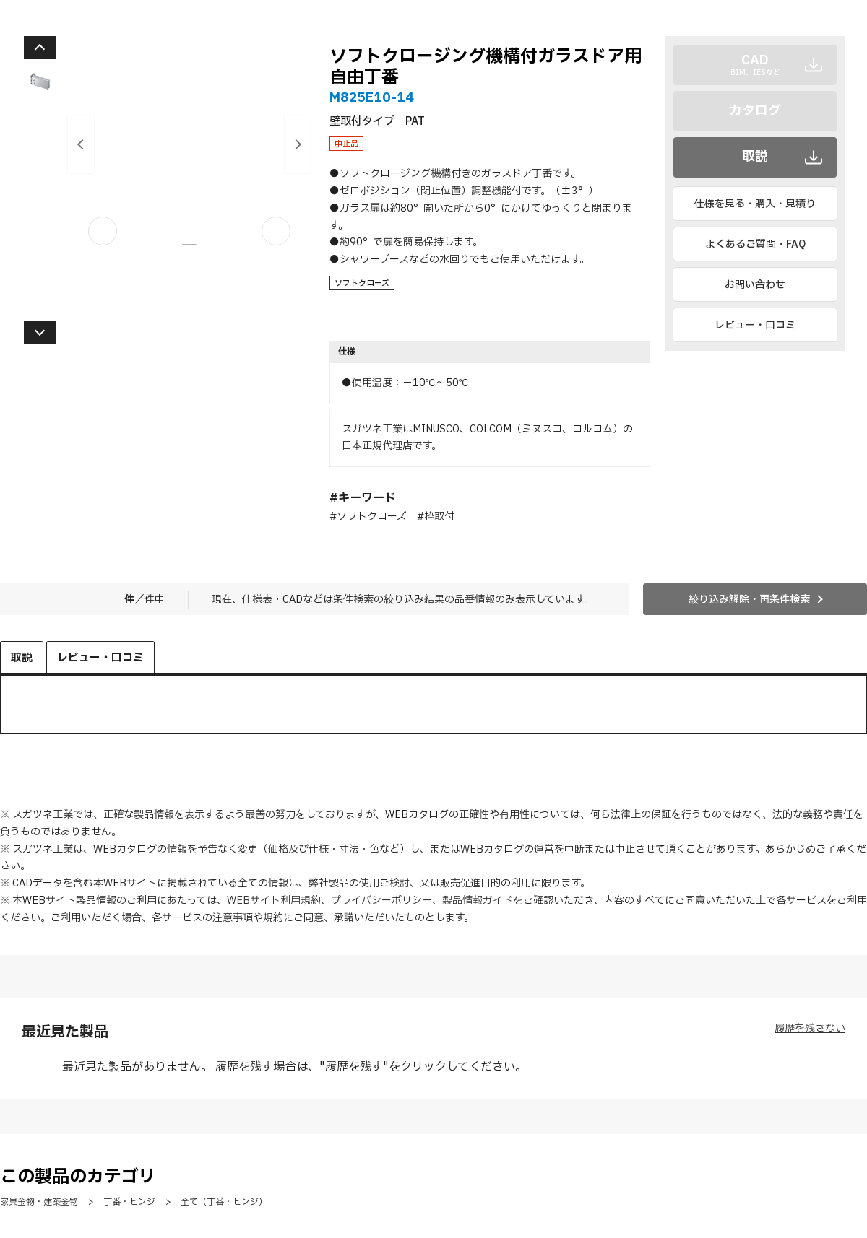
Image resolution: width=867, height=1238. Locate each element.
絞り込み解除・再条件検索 (749, 599)
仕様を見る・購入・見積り (755, 204)
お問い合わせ (755, 284)
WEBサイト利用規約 (274, 900)
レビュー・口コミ (755, 325)
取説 (755, 157)
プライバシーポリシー (381, 900)
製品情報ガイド (477, 900)
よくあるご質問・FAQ (755, 244)
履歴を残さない (810, 1028)
